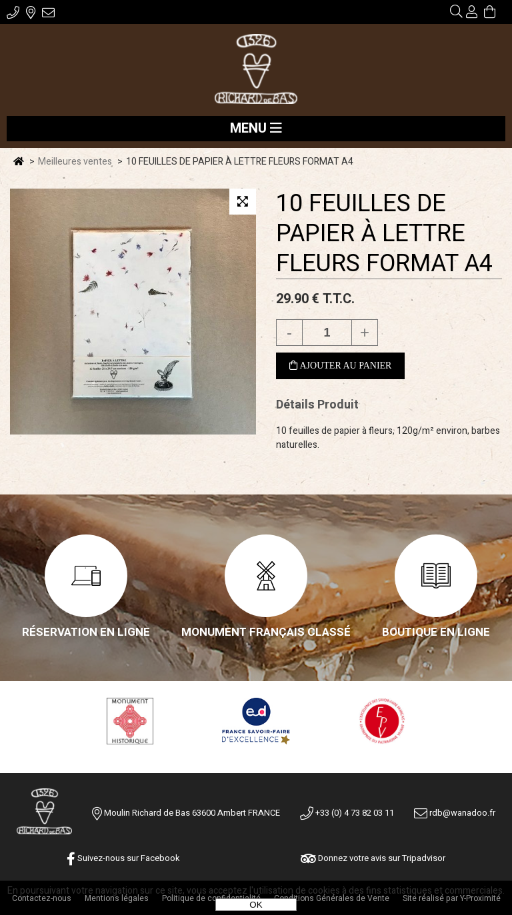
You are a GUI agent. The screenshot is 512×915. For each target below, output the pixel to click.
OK (255, 905)
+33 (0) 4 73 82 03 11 (347, 812)
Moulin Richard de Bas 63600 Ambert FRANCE (192, 812)
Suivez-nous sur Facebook (123, 858)
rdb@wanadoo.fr (454, 812)
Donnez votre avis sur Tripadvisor (373, 858)
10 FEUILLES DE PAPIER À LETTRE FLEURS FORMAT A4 (384, 233)
